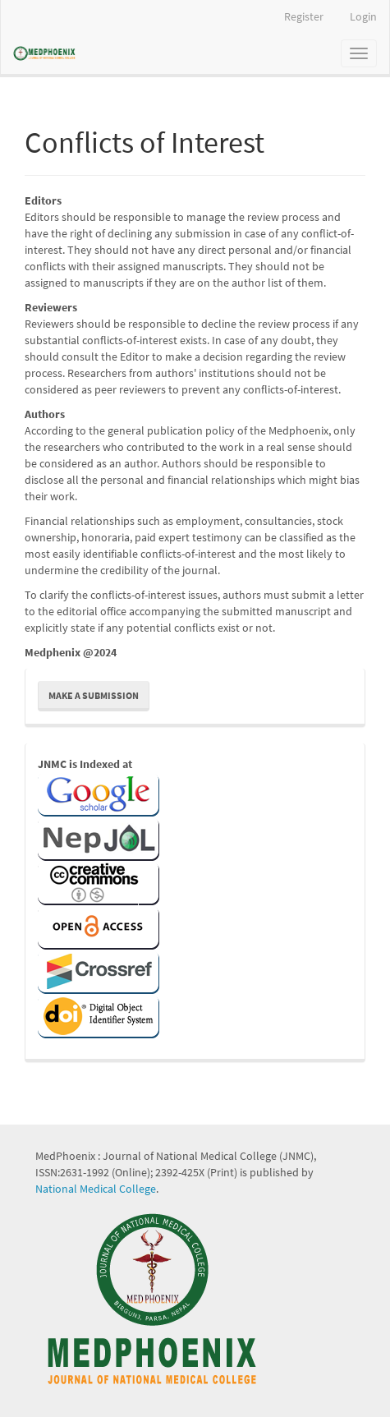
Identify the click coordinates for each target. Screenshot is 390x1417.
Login (363, 16)
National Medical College (95, 1188)
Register (303, 16)
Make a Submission (93, 695)
